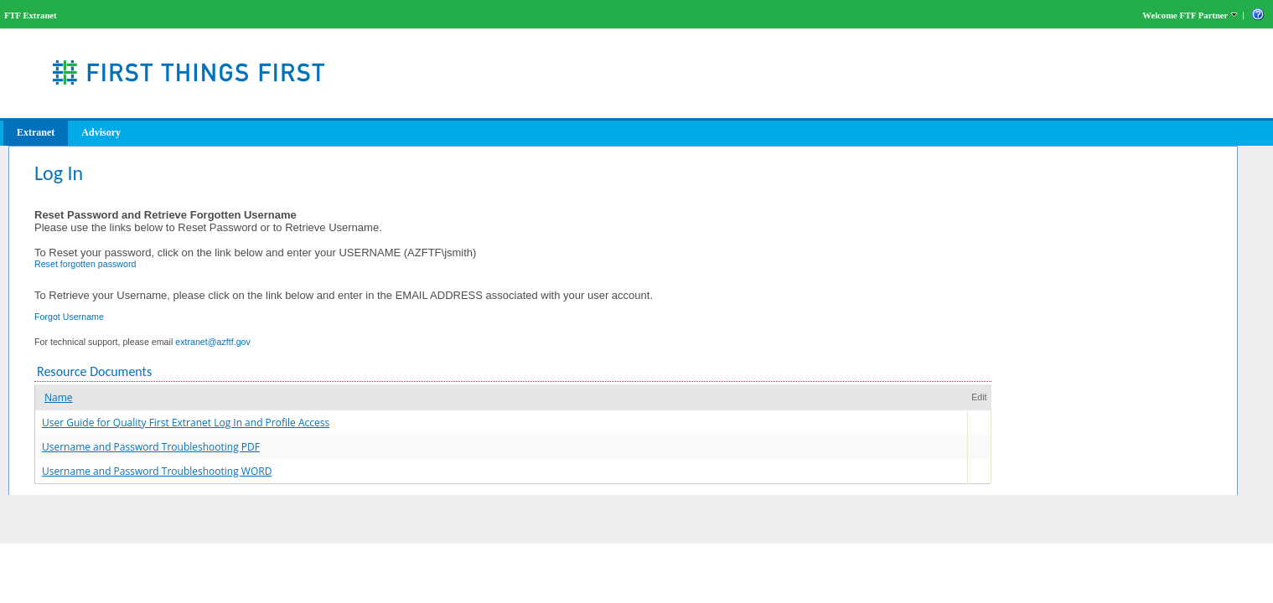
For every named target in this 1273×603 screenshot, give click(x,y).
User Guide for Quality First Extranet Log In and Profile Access (185, 422)
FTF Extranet (30, 15)
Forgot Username (69, 317)
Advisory (101, 132)
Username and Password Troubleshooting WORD (157, 471)
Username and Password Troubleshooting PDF (151, 447)
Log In (58, 173)
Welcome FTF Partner (1185, 15)
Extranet (35, 132)
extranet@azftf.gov (213, 342)
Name (58, 397)
